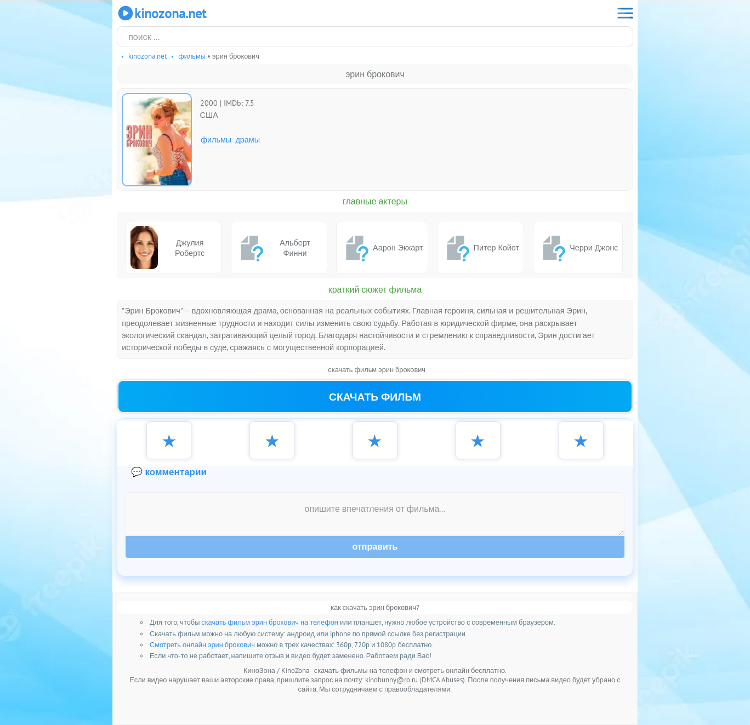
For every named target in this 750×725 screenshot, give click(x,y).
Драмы (247, 139)
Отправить (375, 546)
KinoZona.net (161, 13)
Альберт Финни (273, 247)
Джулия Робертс (167, 247)
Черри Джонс (578, 247)
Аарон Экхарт (382, 247)
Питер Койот (481, 247)
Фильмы (216, 139)
